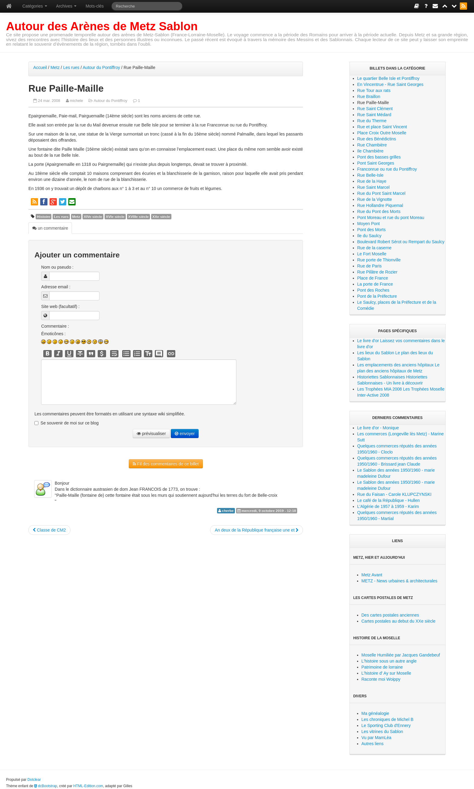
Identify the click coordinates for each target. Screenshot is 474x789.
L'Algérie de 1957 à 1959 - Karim (388, 506)
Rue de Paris (369, 266)
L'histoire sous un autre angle (389, 661)
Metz (55, 67)
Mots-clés (95, 6)
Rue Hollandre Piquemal (380, 205)
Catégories (34, 6)
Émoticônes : (53, 333)
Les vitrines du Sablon (382, 731)
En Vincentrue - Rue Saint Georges (390, 84)
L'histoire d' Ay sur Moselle (386, 673)
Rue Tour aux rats (374, 90)
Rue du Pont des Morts (379, 211)
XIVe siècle (93, 216)
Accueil (40, 67)
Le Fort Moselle (371, 253)
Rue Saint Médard (374, 114)
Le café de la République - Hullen (388, 500)
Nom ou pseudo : (57, 267)
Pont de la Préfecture (377, 296)
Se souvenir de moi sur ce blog (70, 423)
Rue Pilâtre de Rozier (377, 272)
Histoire (43, 216)
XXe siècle (161, 216)
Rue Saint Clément (375, 108)
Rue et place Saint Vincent (382, 126)
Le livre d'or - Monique (378, 427)
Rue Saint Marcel (373, 187)
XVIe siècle (115, 216)
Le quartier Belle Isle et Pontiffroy (388, 78)
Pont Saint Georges (375, 163)
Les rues (71, 67)
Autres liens (373, 743)
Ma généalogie (375, 713)
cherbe (228, 511)
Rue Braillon (368, 96)
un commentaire (50, 228)
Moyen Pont (368, 223)
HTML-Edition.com (88, 786)
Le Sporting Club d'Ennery (386, 725)
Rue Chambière (372, 144)
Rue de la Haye (372, 181)
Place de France (372, 278)
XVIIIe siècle (138, 216)
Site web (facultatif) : (60, 306)
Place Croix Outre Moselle (382, 132)
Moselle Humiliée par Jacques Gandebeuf (401, 655)
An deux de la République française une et (256, 530)
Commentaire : (55, 326)
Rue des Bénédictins (376, 138)
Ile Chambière (370, 151)
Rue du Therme (372, 120)
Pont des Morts (371, 229)
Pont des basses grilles (379, 157)
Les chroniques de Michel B (388, 719)
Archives (66, 6)
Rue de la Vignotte (374, 199)
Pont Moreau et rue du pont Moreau (390, 217)
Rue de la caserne (374, 247)
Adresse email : (55, 286)
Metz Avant (372, 574)
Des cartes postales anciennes (390, 615)
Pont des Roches (373, 290)
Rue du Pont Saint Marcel (381, 193)
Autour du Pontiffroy (101, 67)
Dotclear (34, 780)
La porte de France (375, 284)
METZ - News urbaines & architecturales (399, 580)
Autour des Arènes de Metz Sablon (102, 26)
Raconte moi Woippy (381, 679)
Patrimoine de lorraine (382, 667)
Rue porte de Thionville (379, 259)
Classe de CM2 (49, 530)
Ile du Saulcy (369, 235)
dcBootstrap (45, 786)
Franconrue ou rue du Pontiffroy (387, 169)
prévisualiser (151, 433)
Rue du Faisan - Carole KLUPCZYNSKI (394, 494)
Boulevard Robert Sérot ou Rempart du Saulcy (401, 241)
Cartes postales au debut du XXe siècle (399, 621)
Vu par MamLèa (376, 737)
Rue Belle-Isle (370, 175)
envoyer (185, 433)
